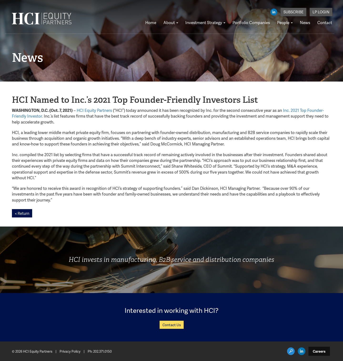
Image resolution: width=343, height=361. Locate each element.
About (170, 22)
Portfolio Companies (251, 22)
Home (150, 22)
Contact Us (171, 324)
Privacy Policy (70, 351)
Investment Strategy (205, 22)
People (285, 22)
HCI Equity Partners (94, 110)
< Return (22, 213)
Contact (324, 22)
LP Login (321, 12)
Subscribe (293, 12)
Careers (319, 351)
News (305, 22)
